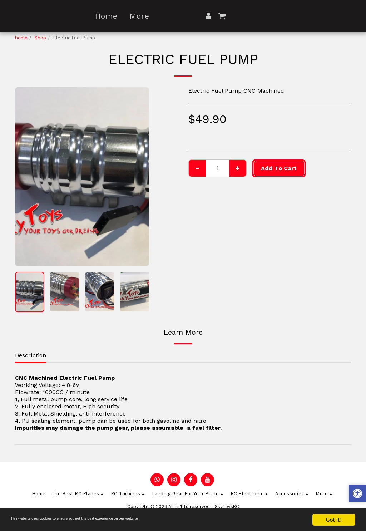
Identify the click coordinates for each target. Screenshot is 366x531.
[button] (264, 16)
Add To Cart (279, 168)
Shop (40, 37)
